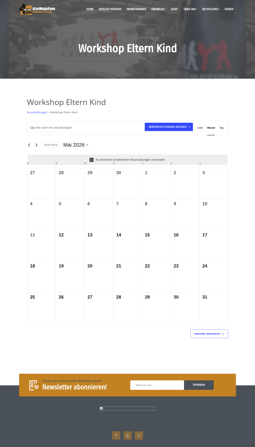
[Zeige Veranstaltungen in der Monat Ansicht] (211, 127)
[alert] (127, 160)
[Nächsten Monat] (36, 145)
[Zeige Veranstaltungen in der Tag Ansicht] (221, 127)
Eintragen (199, 384)
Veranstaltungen (37, 112)
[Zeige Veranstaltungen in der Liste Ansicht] (200, 127)
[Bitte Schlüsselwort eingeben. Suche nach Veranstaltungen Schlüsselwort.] (86, 128)
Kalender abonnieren (207, 333)
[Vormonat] (29, 145)
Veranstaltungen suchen (167, 126)
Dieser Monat (50, 145)
